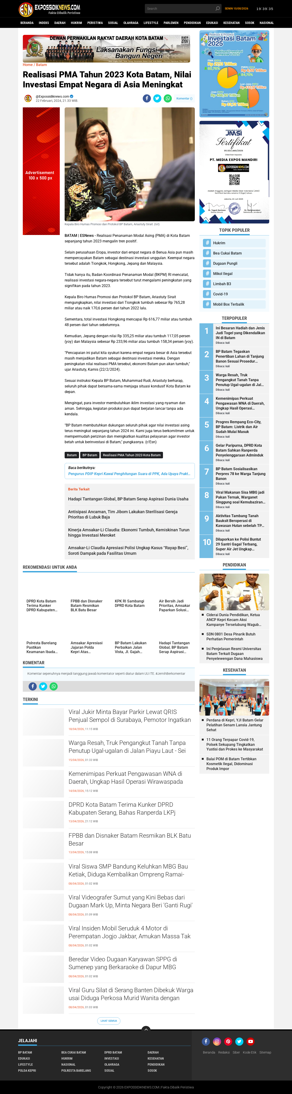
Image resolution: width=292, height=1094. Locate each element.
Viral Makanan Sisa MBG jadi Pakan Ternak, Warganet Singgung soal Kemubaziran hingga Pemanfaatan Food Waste (240, 497)
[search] (183, 8)
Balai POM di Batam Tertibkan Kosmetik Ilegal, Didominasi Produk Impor (231, 764)
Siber (236, 1052)
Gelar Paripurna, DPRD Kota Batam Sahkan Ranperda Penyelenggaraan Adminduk (239, 450)
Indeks (44, 23)
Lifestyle (151, 23)
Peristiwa (95, 23)
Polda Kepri (27, 1070)
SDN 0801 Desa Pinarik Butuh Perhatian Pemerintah (231, 636)
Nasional (267, 23)
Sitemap (265, 1052)
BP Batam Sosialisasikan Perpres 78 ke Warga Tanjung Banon (240, 474)
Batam (72, 455)
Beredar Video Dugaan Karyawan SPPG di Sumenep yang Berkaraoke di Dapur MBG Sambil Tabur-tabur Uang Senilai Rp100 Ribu (126, 967)
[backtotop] (146, 1030)
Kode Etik (249, 1052)
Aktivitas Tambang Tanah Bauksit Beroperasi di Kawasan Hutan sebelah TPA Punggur (240, 521)
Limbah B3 (222, 284)
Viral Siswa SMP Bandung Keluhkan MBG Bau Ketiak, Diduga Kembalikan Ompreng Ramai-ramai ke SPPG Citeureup (128, 874)
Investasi (111, 1058)
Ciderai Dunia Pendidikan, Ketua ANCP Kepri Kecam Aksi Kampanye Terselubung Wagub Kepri (233, 620)
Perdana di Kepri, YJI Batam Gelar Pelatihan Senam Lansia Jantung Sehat (234, 725)
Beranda (26, 23)
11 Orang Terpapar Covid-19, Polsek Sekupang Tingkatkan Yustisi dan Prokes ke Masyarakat (234, 744)
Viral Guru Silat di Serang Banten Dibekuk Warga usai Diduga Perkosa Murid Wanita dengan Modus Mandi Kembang (131, 998)
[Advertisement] (41, 304)
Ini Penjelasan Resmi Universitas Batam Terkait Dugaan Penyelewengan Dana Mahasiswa (234, 654)
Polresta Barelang (76, 1070)
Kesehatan (231, 23)
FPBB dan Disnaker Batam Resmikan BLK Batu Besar (130, 839)
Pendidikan (192, 23)
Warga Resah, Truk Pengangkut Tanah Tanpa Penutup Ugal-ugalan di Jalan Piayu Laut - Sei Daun (127, 750)
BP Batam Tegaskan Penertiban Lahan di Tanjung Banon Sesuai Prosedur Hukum (240, 356)
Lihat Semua (109, 1020)
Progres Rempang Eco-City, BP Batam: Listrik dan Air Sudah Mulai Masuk (238, 427)
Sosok (249, 23)
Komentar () (184, 98)
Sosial (113, 23)
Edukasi (212, 23)
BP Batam (90, 455)
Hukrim (76, 23)
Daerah (60, 23)
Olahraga (130, 23)
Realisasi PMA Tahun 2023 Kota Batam (132, 455)
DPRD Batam (113, 1052)
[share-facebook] (147, 98)
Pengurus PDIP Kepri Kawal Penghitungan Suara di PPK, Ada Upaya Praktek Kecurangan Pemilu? (129, 474)
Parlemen (171, 23)
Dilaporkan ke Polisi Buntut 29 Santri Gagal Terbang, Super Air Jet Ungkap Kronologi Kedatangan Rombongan (238, 544)
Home (28, 65)
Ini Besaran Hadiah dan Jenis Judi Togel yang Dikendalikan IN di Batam (240, 333)
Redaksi (224, 1052)
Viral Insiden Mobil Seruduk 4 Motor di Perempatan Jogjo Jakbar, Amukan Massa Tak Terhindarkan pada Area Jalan (130, 936)
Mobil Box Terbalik (228, 304)
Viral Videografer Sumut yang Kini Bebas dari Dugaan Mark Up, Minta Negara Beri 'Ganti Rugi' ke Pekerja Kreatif (130, 905)
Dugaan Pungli (225, 263)
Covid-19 (220, 294)
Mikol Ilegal (222, 273)
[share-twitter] (157, 98)
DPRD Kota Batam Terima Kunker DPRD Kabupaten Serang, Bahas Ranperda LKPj (122, 808)
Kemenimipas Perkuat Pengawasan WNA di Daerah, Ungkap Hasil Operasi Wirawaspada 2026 (126, 781)
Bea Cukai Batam (227, 253)
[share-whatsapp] (168, 98)
